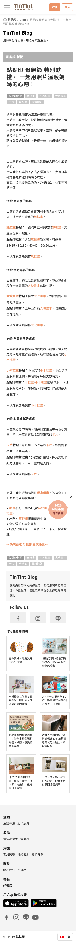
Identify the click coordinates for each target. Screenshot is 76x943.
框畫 (12, 508)
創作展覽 (23, 823)
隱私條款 (37, 854)
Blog (23, 19)
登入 (67, 7)
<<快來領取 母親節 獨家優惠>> (27, 544)
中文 (67, 936)
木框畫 (30, 382)
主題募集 (9, 823)
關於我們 (9, 870)
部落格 (21, 870)
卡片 (11, 101)
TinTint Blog (17, 33)
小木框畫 (45, 95)
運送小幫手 (10, 839)
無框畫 (31, 95)
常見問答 (9, 854)
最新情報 (37, 101)
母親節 (23, 101)
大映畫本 (60, 95)
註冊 (55, 7)
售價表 (24, 839)
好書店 (7, 885)
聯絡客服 (23, 854)
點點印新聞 (15, 57)
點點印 (10, 19)
